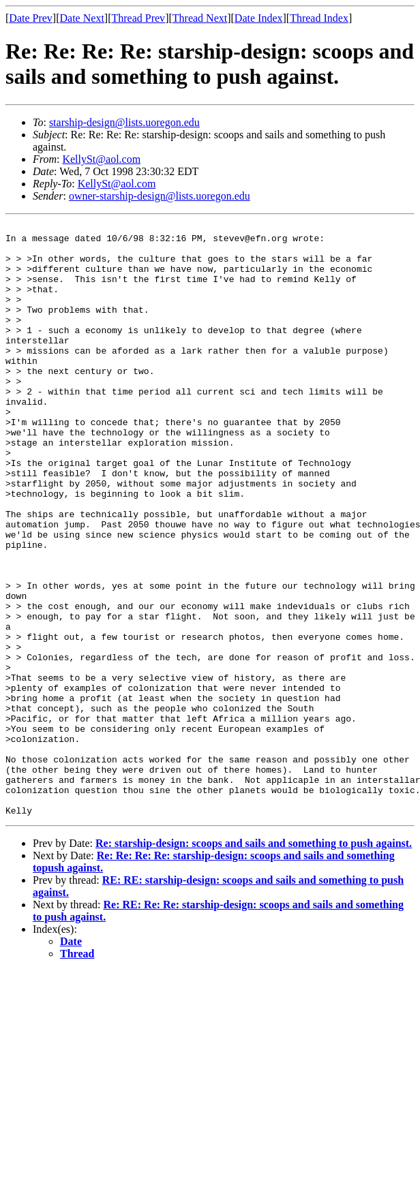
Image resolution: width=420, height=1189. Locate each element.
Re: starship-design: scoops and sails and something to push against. (253, 962)
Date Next (82, 18)
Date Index (259, 18)
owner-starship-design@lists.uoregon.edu (159, 196)
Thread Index (319, 18)
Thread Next (199, 18)
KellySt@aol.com (101, 159)
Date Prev (30, 18)
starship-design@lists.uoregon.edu (124, 122)
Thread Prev (138, 18)
